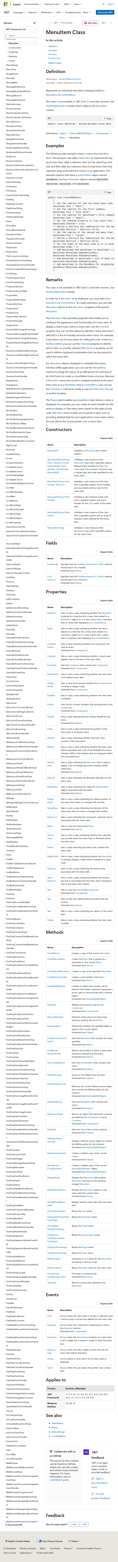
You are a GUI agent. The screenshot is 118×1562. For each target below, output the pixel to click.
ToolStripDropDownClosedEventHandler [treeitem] (22, 987)
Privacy (67, 1548)
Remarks (52, 54)
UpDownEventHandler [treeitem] (16, 1436)
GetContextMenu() (56, 1062)
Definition (52, 46)
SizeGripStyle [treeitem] (12, 585)
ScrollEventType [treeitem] (13, 513)
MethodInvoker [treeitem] (13, 104)
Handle (50, 716)
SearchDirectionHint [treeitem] (15, 526)
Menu (62, 137)
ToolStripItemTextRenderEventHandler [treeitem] (22, 1143)
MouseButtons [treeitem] (13, 121)
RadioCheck (52, 856)
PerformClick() (53, 1258)
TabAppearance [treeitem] (13, 698)
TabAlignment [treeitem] (12, 694)
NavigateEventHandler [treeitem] (16, 143)
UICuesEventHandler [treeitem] (16, 1419)
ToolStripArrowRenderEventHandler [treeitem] (21, 912)
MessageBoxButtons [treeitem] (15, 86)
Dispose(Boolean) (55, 1016)
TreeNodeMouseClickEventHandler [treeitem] (22, 1331)
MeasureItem (88, 1234)
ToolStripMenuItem (56, 105)
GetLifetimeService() (56, 1083)
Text (49, 911)
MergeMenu (99, 367)
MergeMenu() (53, 1177)
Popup (53, 400)
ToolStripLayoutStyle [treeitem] (16, 1154)
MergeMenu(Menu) (56, 1189)
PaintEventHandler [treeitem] (15, 216)
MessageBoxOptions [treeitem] (15, 99)
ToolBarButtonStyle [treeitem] (15, 885)
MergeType (52, 808)
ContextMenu (68, 94)
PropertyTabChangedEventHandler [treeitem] (22, 333)
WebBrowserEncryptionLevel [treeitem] (19, 1492)
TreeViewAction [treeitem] (13, 1358)
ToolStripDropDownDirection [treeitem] (19, 1014)
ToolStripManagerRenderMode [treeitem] (20, 1163)
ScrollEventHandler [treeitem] (15, 509)
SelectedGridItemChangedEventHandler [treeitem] (22, 558)
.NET (56, 22)
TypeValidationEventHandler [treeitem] (19, 1406)
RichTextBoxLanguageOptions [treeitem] (20, 419)
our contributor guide (60, 1478)
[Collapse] (34, 23)
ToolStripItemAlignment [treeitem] (17, 1065)
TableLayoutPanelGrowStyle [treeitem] (19, 776)
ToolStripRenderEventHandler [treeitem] (20, 1227)
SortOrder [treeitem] (11, 594)
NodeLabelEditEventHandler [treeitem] (19, 152)
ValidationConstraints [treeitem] (16, 1445)
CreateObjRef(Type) (56, 986)
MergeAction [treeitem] (12, 73)
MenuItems (79, 307)
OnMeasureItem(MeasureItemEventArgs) (56, 1238)
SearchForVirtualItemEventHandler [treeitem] (22, 537)
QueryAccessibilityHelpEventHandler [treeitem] (22, 357)
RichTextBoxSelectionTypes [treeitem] (18, 432)
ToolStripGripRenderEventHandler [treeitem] (22, 1044)
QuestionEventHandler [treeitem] (16, 376)
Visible (50, 920)
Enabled (51, 695)
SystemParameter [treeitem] (14, 689)
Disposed (51, 1324)
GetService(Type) (55, 1114)
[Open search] (103, 4)
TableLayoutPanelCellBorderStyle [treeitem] (21, 767)
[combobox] (21, 29)
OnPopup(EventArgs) (57, 1247)
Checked (104, 326)
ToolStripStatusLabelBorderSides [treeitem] (21, 1276)
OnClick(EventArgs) (56, 1211)
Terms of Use (10, 1552)
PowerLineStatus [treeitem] (14, 242)
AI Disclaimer (10, 1548)
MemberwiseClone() (56, 1153)
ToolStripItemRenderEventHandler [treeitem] (22, 1129)
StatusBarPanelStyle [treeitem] (15, 672)
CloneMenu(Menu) (56, 959)
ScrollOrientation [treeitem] (14, 518)
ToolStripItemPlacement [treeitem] (17, 1120)
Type (82, 1129)
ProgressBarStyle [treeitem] (14, 303)
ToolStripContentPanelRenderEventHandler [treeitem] (22, 946)
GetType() (51, 1129)
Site (49, 889)
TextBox (50, 343)
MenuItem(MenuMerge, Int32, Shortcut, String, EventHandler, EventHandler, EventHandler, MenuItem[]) (58, 466)
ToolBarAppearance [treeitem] (15, 867)
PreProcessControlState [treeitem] (17, 256)
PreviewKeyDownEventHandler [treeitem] (20, 264)
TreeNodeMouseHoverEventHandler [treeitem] (22, 1343)
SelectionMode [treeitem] (13, 564)
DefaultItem (52, 674)
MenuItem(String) (55, 527)
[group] (80, 234)
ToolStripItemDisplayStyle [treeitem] (18, 1082)
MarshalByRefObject (81, 133)
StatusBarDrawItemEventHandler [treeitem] (21, 646)
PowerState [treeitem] (11, 247)
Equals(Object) (54, 1025)
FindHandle (52, 564)
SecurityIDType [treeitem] (13, 543)
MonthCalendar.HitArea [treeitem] (17, 112)
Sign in (111, 3)
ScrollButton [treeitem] (12, 500)
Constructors (54, 58)
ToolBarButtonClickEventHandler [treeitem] (21, 880)
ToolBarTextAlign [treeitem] (14, 889)
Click (105, 465)
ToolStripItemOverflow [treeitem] (16, 1116)
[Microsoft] (6, 4)
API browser (66, 22)
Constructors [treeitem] (15, 47)
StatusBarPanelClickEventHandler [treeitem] (21, 668)
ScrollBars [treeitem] (10, 496)
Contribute (55, 1548)
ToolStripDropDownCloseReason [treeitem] (21, 993)
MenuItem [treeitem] (13, 43)
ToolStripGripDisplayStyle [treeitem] (18, 1035)
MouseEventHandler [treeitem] (15, 130)
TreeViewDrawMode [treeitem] (15, 1371)
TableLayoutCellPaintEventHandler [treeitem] (22, 746)
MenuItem (101, 105)
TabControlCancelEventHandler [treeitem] (20, 724)
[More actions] (111, 22)
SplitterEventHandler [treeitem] (16, 620)
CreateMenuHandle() (57, 977)
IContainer (74, 665)
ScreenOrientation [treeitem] (14, 462)
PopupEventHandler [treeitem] (15, 238)
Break (50, 628)
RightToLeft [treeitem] (11, 445)
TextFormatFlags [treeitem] (13, 833)
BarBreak (51, 613)
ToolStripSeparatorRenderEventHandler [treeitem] (22, 1250)
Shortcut (90, 348)
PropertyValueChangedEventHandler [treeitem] (22, 344)
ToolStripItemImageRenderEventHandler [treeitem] (22, 1105)
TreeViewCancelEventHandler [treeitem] (19, 1367)
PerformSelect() (54, 1267)
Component (102, 133)
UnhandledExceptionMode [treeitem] (18, 1423)
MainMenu (51, 94)
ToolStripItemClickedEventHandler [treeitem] (22, 1073)
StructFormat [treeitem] (12, 681)
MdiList (50, 746)
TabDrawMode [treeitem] (13, 737)
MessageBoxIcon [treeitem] (14, 95)
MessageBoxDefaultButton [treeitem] (18, 91)
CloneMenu (56, 388)
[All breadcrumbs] (48, 22)
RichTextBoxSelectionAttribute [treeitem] (20, 427)
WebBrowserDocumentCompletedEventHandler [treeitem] (22, 1486)
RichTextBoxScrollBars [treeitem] (16, 423)
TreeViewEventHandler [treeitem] (16, 1380)
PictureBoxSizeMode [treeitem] (15, 229)
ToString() (51, 1282)
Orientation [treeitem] (11, 186)
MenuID (51, 777)
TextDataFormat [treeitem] (13, 828)
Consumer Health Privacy (88, 1548)
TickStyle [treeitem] (10, 850)
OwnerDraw (82, 1337)
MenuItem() (52, 450)
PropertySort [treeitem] (12, 325)
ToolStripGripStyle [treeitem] (14, 1048)
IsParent (51, 737)
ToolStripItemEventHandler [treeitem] (18, 1091)
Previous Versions (28, 1548)
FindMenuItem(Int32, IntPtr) (90, 564)
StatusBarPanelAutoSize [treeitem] (17, 655)
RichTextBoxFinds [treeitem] (14, 414)
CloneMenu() (53, 953)
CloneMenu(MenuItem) (58, 971)
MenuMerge (58, 1431)
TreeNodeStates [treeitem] (13, 1349)
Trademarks (25, 1552)
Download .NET (105, 12)
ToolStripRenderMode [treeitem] (16, 1231)
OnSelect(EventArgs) (57, 1252)
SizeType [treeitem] (10, 590)
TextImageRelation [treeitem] (14, 837)
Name (50, 826)
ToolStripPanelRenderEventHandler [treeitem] (22, 1199)
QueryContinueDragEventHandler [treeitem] (22, 367)
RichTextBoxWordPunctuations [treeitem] (20, 440)
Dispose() (51, 1004)
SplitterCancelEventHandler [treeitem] (19, 612)
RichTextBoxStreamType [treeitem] (17, 436)
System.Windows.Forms (70, 78)
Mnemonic (52, 817)
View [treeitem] (8, 1449)
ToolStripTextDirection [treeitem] (16, 1290)
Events (50, 704)
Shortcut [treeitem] (10, 581)
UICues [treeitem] (9, 1410)
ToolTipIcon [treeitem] (11, 1298)
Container (52, 665)
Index (49, 728)
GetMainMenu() (54, 1101)
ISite (78, 889)
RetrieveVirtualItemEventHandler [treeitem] (21, 406)
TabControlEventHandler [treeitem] (17, 733)
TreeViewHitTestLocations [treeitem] (18, 1388)
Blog (42, 1548)
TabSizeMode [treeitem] (12, 811)
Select (60, 412)
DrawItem (86, 1216)
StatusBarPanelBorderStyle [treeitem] (18, 659)
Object (62, 133)
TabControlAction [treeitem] (14, 716)
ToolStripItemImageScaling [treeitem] (18, 1112)
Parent (50, 847)
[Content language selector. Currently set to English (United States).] (18, 1541)
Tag (48, 898)
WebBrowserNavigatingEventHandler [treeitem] (22, 1515)
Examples (52, 50)
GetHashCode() (54, 1074)
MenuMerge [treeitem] (12, 65)
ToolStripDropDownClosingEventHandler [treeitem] (22, 1008)
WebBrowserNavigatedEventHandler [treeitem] (22, 1502)
